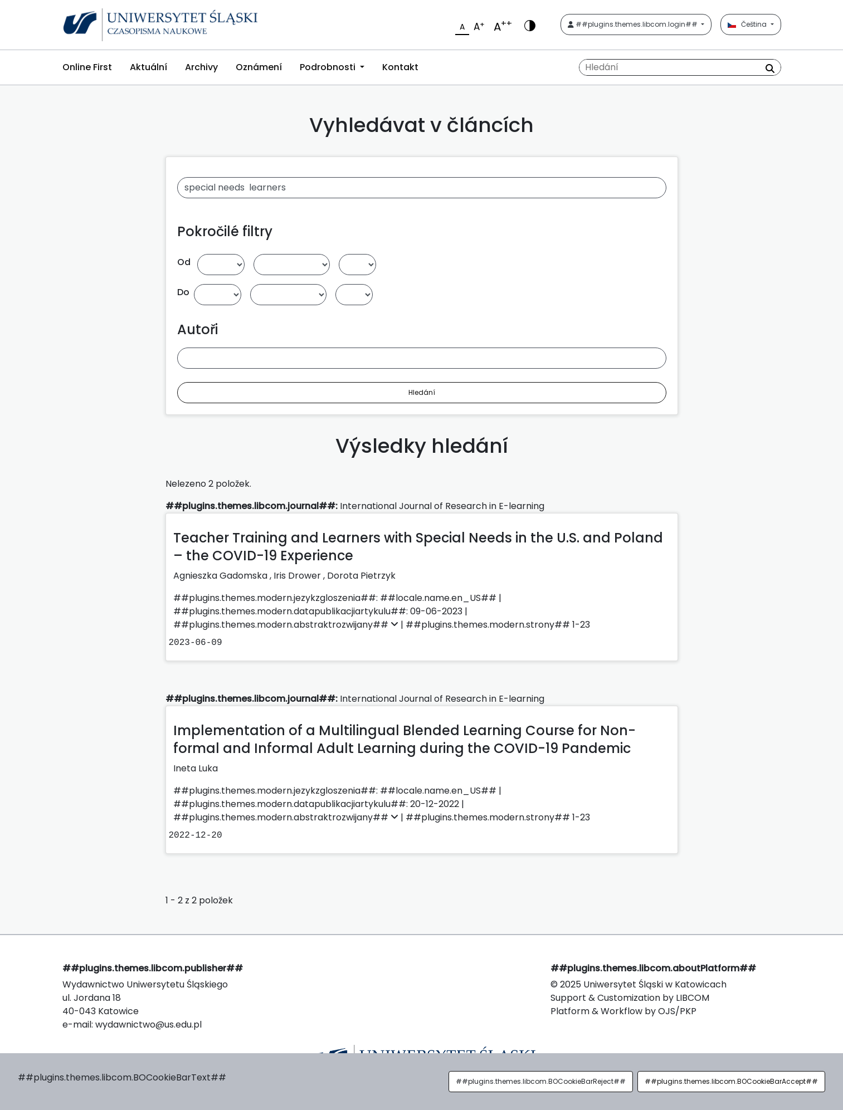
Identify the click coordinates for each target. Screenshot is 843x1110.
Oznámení (259, 67)
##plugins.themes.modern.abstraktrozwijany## (287, 624)
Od (184, 262)
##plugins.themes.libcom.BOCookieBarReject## (541, 1081)
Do (183, 292)
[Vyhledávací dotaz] (680, 67)
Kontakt (400, 67)
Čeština (748, 24)
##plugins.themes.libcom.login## (633, 24)
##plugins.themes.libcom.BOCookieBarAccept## (731, 1081)
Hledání (421, 392)
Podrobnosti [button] (329, 67)
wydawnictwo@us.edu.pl (148, 1024)
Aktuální (148, 67)
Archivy (201, 67)
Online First (87, 67)
